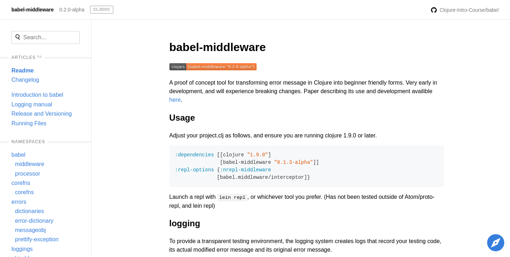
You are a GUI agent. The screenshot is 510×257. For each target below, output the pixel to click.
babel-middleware (32, 9)
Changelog (25, 80)
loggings (22, 249)
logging (184, 223)
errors (18, 202)
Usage (182, 117)
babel (18, 155)
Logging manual (31, 104)
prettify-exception (37, 239)
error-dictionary (34, 221)
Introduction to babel (37, 95)
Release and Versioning (41, 114)
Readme (22, 70)
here (175, 100)
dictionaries (29, 211)
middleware (29, 164)
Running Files (28, 123)
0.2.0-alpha (71, 9)
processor (27, 174)
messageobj (30, 230)
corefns (20, 183)
